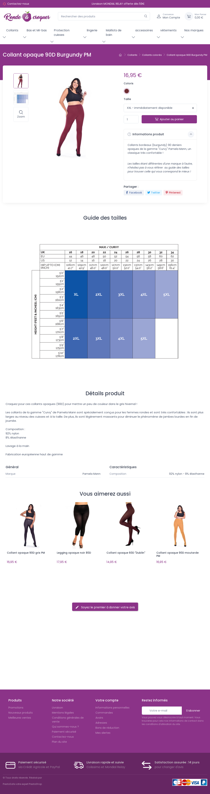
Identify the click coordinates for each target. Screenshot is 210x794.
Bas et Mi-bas (37, 30)
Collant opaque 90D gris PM (26, 553)
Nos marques (193, 30)
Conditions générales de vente (68, 719)
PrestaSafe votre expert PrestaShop (22, 783)
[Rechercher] (146, 16)
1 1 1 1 (160, 108)
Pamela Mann (92, 474)
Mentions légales (63, 712)
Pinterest (173, 192)
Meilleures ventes (19, 717)
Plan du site (59, 741)
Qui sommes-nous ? (65, 726)
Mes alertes (102, 732)
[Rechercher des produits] (104, 16)
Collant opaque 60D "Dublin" (125, 553)
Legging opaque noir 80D (74, 553)
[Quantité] (131, 119)
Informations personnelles (112, 707)
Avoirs (99, 717)
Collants (12, 30)
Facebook (134, 192)
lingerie (92, 30)
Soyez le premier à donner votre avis (105, 607)
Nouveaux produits (20, 712)
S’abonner (193, 710)
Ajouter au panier (169, 119)
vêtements (168, 30)
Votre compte (106, 700)
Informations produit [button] (161, 134)
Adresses (101, 722)
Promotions (15, 707)
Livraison (57, 707)
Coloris (128, 83)
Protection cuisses (62, 32)
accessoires (144, 30)
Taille (127, 99)
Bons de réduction (107, 727)
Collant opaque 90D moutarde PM (177, 554)
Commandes (104, 712)
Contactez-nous (18, 4)
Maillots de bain (113, 32)
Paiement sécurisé (64, 731)
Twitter (153, 192)
